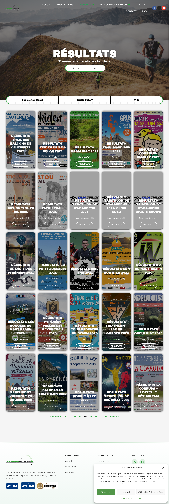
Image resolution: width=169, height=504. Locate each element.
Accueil (68, 453)
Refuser (126, 491)
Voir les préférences (150, 491)
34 (79, 408)
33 (74, 408)
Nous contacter (142, 463)
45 (106, 408)
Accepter (106, 491)
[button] (163, 467)
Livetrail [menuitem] (141, 4)
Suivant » (115, 408)
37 (96, 408)
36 (90, 408)
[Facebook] (135, 454)
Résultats (69, 464)
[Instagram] (142, 454)
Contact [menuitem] (131, 11)
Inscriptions (70, 458)
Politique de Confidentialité (130, 498)
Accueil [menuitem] (47, 4)
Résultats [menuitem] (86, 4)
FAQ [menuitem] (144, 11)
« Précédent (55, 408)
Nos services (104, 453)
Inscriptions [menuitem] (65, 4)
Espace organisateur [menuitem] (115, 4)
